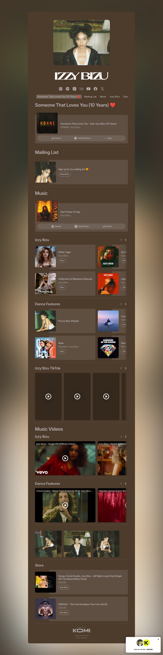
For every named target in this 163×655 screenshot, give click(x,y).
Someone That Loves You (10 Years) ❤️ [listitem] (59, 96)
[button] (81, 629)
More (108, 138)
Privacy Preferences (81, 638)
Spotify (56, 226)
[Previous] (121, 240)
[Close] (158, 639)
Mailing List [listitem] (90, 96)
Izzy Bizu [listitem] (115, 96)
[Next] (125, 240)
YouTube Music (82, 138)
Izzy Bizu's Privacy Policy (82, 635)
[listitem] (60, 88)
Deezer (56, 138)
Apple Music (81, 226)
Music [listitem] (103, 96)
